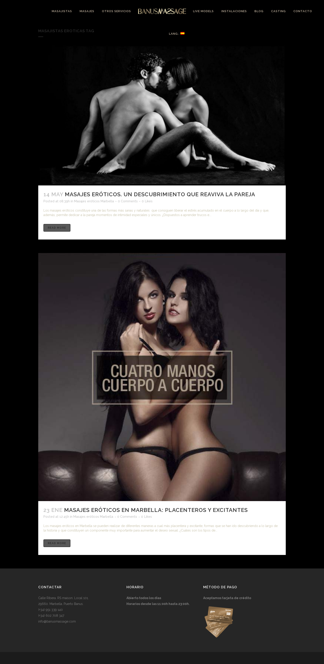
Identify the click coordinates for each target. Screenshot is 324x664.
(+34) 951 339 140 (50, 610)
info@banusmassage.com (57, 621)
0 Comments (128, 201)
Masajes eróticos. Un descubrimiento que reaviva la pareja (160, 194)
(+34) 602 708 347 (51, 615)
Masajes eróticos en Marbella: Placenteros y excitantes (156, 510)
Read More (57, 227)
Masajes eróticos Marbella (94, 201)
